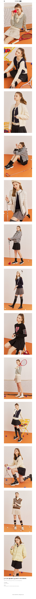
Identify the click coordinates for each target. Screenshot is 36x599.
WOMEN (7, 583)
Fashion (5, 583)
